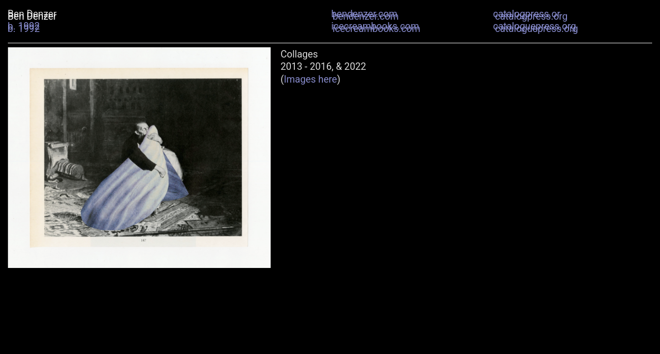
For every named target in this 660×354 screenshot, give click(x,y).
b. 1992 (24, 28)
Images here (310, 79)
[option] (139, 157)
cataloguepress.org (536, 28)
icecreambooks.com (376, 28)
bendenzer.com (366, 16)
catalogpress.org (531, 16)
